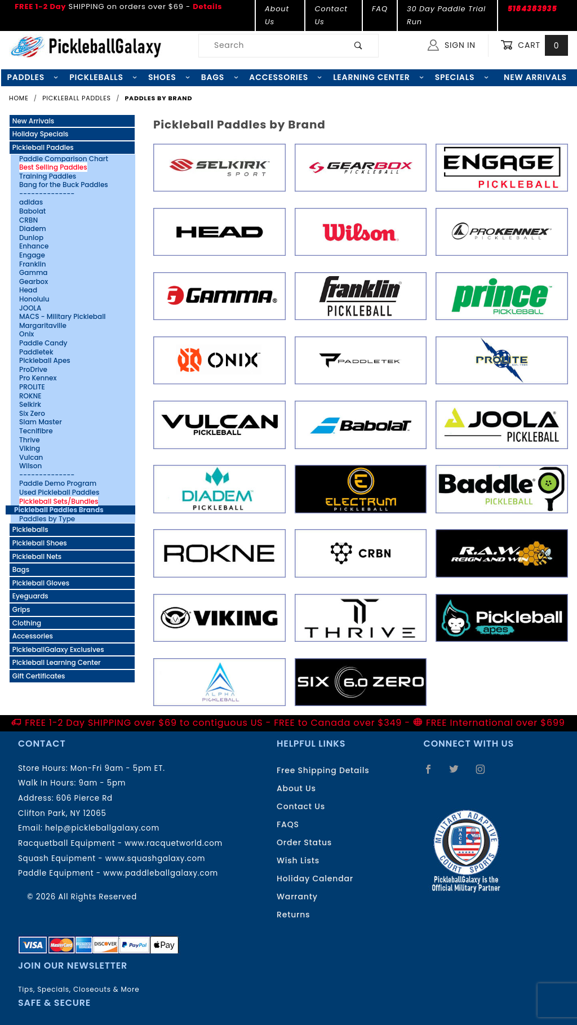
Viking (29, 448)
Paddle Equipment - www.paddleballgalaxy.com (118, 873)
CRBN (28, 220)
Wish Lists (298, 860)
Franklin (32, 264)
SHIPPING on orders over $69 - (118, 6)
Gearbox (33, 281)
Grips (21, 609)
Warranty (297, 896)
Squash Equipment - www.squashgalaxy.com (111, 858)
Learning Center (378, 77)
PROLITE (32, 387)
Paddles (32, 77)
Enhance (33, 246)
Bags (219, 77)
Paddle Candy (43, 343)
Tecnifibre (36, 431)
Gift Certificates (38, 676)
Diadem (32, 228)
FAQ (380, 8)
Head (28, 290)
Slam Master (40, 422)
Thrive (29, 440)
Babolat (32, 211)
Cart (534, 45)
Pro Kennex (38, 378)
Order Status (304, 842)
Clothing (26, 623)
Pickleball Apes (44, 360)
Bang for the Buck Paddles (63, 184)
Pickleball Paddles (43, 147)
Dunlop (31, 237)
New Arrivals (33, 121)
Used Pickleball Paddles (59, 492)
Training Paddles (47, 176)
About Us (277, 15)
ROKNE (30, 396)
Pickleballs (103, 77)
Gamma (33, 272)
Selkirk (30, 404)
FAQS (288, 824)
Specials (462, 77)
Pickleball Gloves (40, 583)
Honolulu (34, 299)
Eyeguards (30, 596)
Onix (26, 334)
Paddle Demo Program (57, 483)
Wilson (30, 466)
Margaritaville (42, 325)
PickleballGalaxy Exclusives (58, 649)
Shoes (169, 77)
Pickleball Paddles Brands (59, 509)
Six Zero (32, 413)
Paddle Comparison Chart (63, 158)
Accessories (285, 77)
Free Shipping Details (323, 770)
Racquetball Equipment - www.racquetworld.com (120, 843)
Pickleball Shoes (39, 543)
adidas (31, 202)
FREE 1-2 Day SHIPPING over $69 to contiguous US (144, 722)
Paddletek (36, 352)
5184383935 (532, 8)
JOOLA (30, 308)
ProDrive (33, 369)
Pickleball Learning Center (56, 662)
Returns (293, 914)
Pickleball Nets (36, 556)
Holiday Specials (40, 134)
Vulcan (31, 457)
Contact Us (330, 15)
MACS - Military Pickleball (62, 316)
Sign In (452, 45)
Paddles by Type (47, 518)
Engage (32, 255)
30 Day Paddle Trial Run (446, 15)
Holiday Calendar (315, 878)
